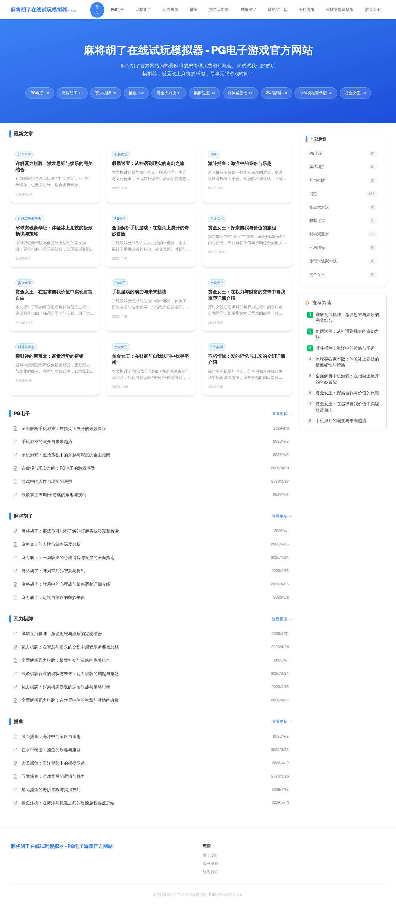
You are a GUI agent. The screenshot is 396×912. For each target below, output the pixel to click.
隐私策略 (211, 863)
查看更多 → (282, 413)
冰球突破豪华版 (339, 9)
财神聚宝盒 (277, 9)
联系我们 (211, 872)
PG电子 (117, 9)
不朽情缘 (306, 9)
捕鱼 (194, 9)
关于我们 (211, 855)
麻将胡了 (143, 9)
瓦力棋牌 (170, 9)
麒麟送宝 (248, 9)
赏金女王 (373, 9)
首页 (97, 10)
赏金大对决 (219, 9)
